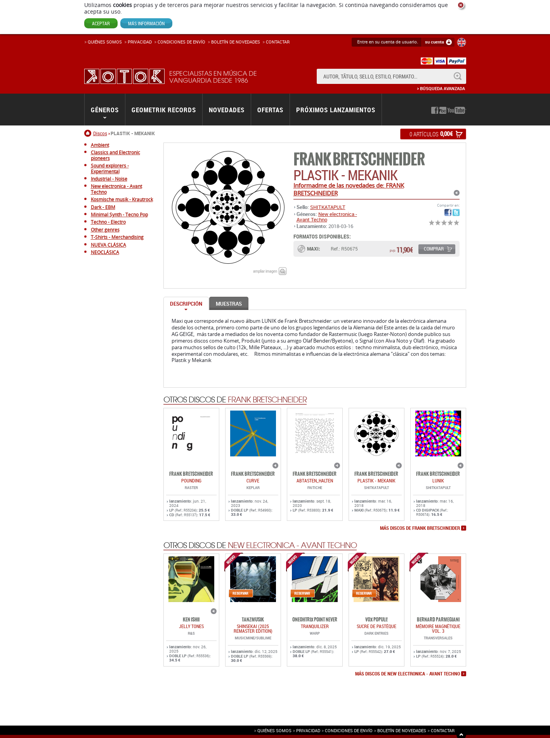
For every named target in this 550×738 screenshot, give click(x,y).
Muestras (229, 304)
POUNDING (191, 481)
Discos (100, 134)
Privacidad (140, 42)
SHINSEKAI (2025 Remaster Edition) (253, 629)
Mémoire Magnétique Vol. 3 (438, 629)
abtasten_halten (315, 481)
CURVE (252, 481)
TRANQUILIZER (315, 627)
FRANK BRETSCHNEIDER (359, 160)
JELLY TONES (191, 627)
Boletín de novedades (235, 42)
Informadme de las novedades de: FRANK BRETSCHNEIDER (348, 189)
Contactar (278, 42)
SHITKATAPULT (327, 207)
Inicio (88, 133)
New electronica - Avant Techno (327, 217)
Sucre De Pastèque (376, 627)
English (461, 42)
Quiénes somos (105, 42)
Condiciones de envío (349, 731)
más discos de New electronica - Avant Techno (407, 675)
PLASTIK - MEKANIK (376, 481)
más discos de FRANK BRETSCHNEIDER (420, 529)
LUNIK (438, 481)
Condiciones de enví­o (181, 42)
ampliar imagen (265, 271)
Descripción (186, 304)
